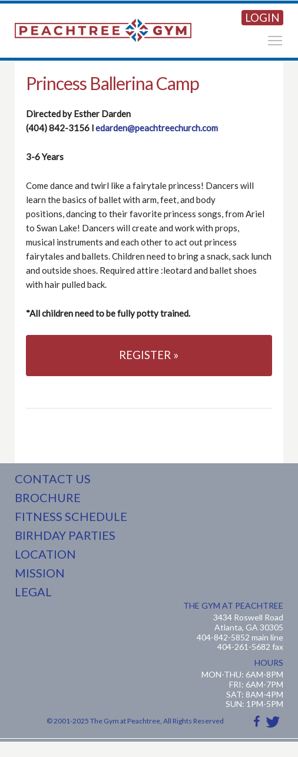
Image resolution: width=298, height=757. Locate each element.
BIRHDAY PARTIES (65, 535)
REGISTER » (148, 354)
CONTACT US (53, 479)
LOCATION (45, 554)
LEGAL (33, 592)
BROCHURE (48, 497)
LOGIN (262, 17)
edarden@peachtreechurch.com (156, 127)
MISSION (40, 573)
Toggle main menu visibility (275, 38)
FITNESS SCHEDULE (71, 516)
